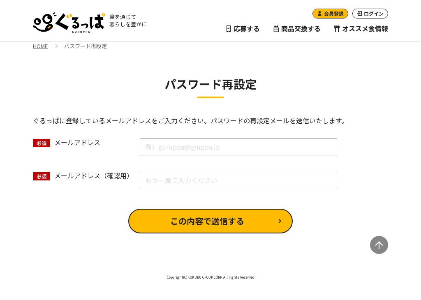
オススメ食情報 (361, 28)
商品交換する (297, 28)
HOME (40, 46)
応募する (242, 28)
